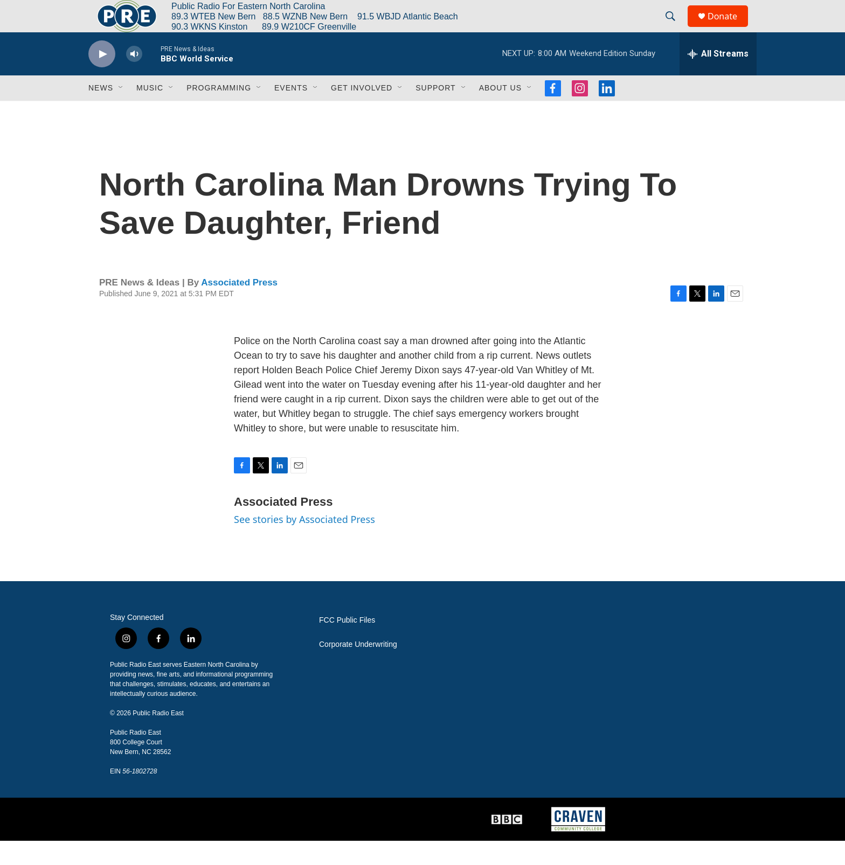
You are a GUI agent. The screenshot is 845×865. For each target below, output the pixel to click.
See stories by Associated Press (304, 543)
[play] (101, 78)
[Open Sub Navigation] (121, 112)
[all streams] (718, 78)
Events (291, 112)
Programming (218, 112)
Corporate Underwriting (358, 669)
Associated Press (239, 307)
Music (149, 112)
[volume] (134, 78)
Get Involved (361, 112)
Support (435, 112)
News (100, 112)
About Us (500, 112)
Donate (729, 28)
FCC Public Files (347, 644)
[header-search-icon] (675, 28)
